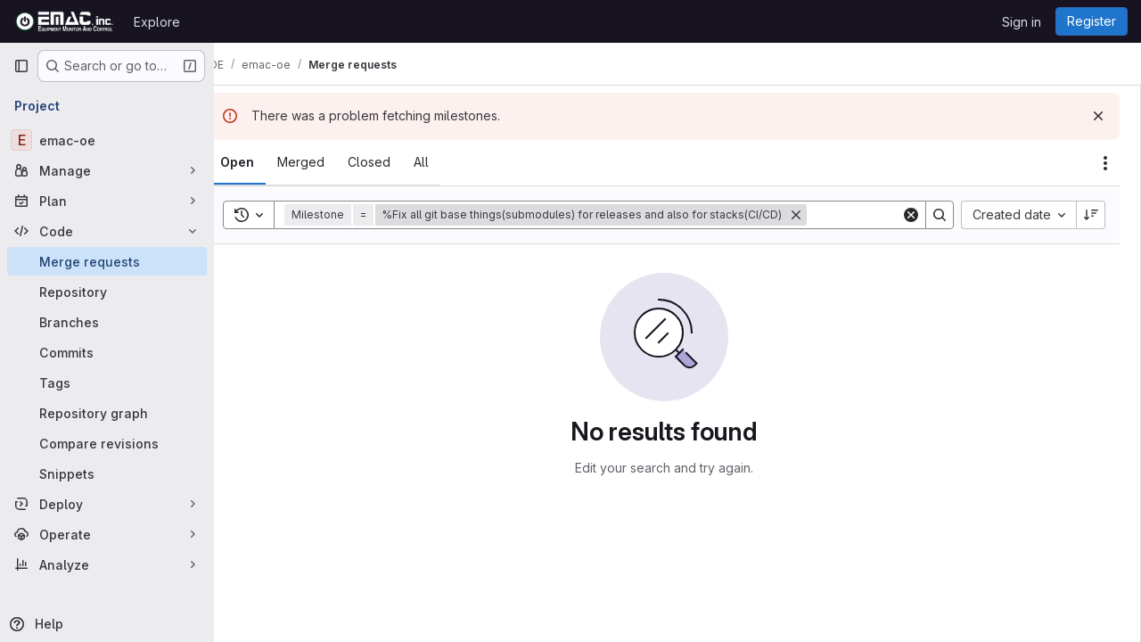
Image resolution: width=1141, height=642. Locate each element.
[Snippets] (107, 473)
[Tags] (107, 382)
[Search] (939, 215)
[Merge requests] (107, 261)
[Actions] (1105, 163)
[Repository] (107, 291)
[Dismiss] (1098, 116)
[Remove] (822, 215)
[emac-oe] (107, 140)
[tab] (263, 162)
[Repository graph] (107, 413)
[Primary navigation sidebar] (21, 66)
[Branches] (107, 322)
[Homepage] (64, 21)
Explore (157, 21)
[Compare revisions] (107, 443)
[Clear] (911, 215)
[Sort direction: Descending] (1091, 215)
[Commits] (107, 352)
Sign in (1021, 21)
